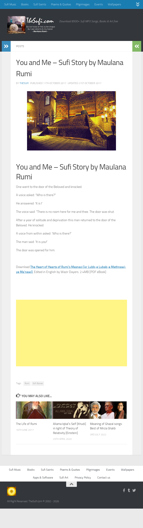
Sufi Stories (38, 383)
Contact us (103, 477)
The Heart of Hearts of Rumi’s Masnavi (56, 267)
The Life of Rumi (26, 424)
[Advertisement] (71, 333)
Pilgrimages (82, 4)
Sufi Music (10, 4)
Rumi (27, 383)
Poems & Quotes (61, 4)
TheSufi (24, 83)
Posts (20, 46)
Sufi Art (63, 477)
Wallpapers (114, 4)
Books (24, 4)
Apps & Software (43, 477)
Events (98, 4)
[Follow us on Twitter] (134, 490)
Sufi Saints (39, 4)
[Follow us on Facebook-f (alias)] (124, 490)
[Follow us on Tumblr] (129, 490)
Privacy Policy (83, 477)
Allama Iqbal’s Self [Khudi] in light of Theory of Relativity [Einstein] (69, 428)
